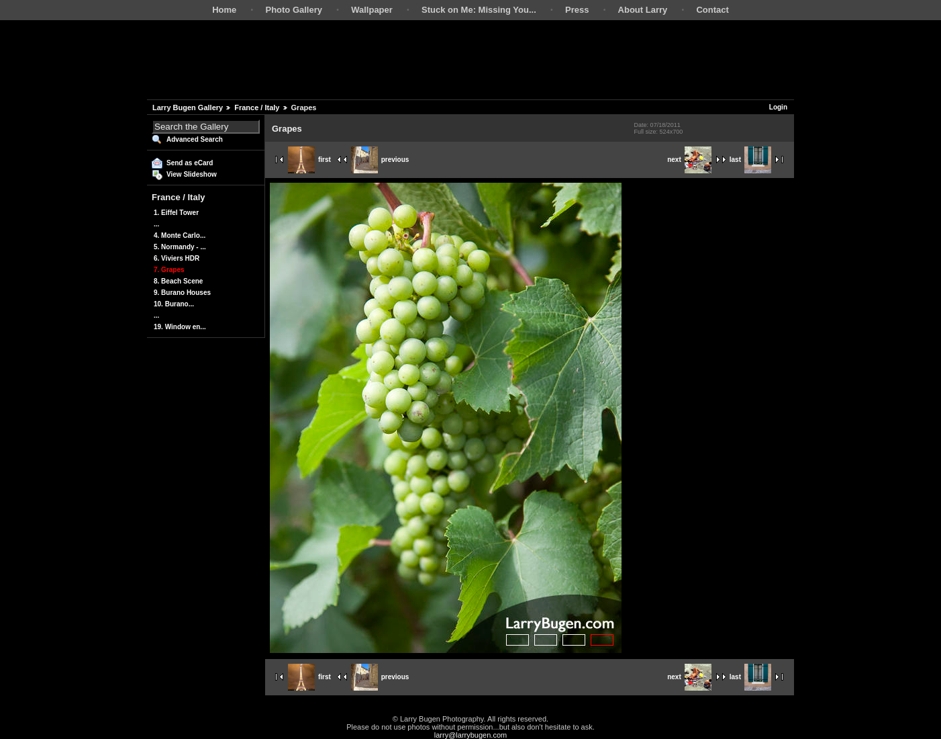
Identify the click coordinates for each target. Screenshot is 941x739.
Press (577, 10)
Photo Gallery (293, 10)
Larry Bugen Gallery (187, 107)
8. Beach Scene (178, 281)
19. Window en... (180, 327)
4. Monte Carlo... (179, 235)
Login (778, 107)
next (689, 159)
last (750, 159)
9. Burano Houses (182, 292)
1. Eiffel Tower (176, 212)
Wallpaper (372, 10)
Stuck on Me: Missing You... (479, 10)
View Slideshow (191, 174)
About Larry (643, 10)
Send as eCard (189, 163)
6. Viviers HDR (176, 258)
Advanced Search (194, 139)
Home (224, 10)
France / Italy (256, 107)
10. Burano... (174, 304)
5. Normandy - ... (180, 247)
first (309, 159)
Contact (712, 10)
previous (380, 159)
